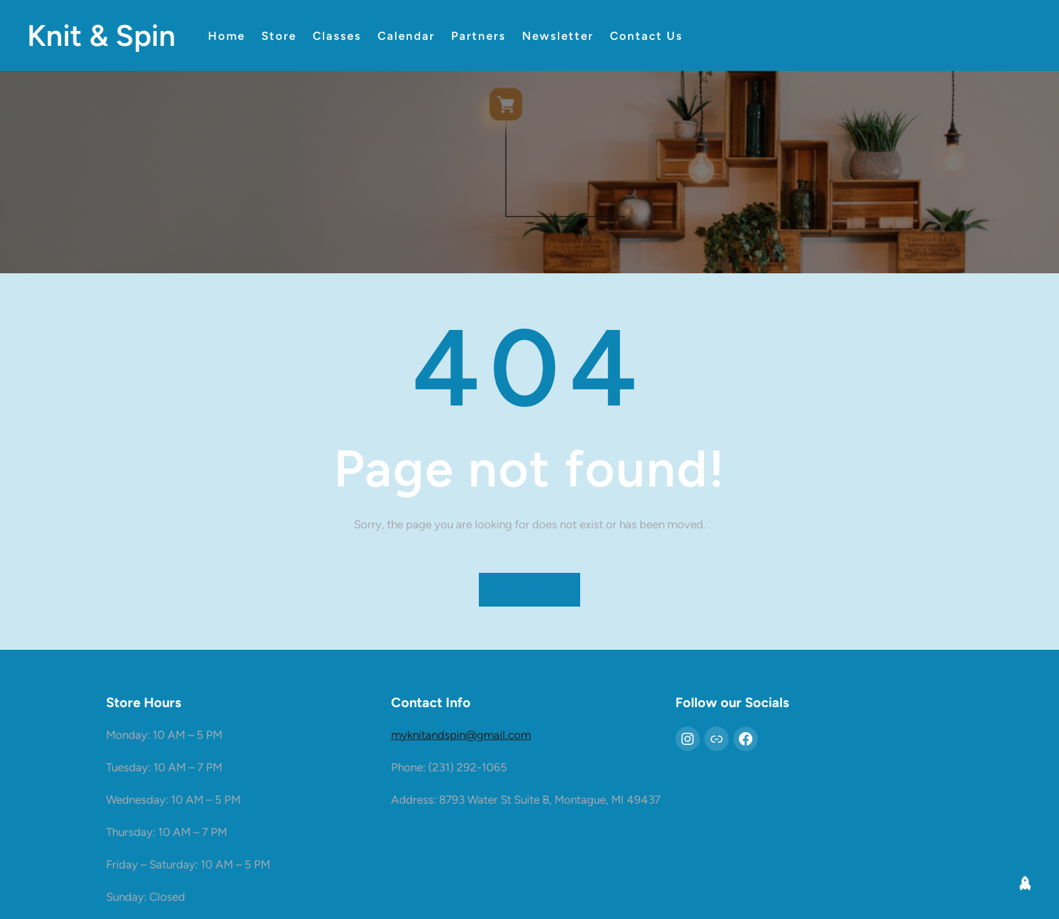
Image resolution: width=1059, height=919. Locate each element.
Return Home (530, 589)
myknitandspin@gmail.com (461, 735)
